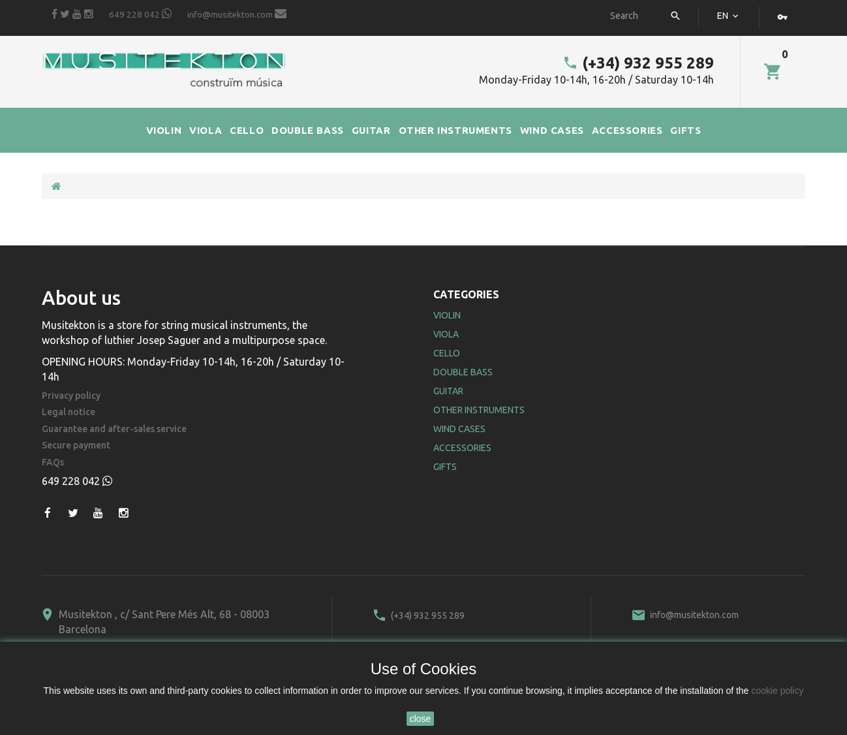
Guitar (448, 391)
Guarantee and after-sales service (114, 429)
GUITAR (371, 130)
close (420, 718)
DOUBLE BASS (307, 130)
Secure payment (76, 445)
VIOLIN (164, 130)
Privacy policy (71, 396)
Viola (446, 334)
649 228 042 (140, 14)
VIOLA (205, 130)
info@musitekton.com (236, 14)
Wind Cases (459, 429)
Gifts (445, 466)
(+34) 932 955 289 (638, 62)
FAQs (53, 462)
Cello (446, 353)
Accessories (462, 448)
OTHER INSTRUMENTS (455, 130)
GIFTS (685, 130)
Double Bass (463, 372)
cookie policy (777, 690)
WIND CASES (552, 130)
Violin (447, 315)
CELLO (247, 130)
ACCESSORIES (627, 130)
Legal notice (68, 412)
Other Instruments (479, 410)
